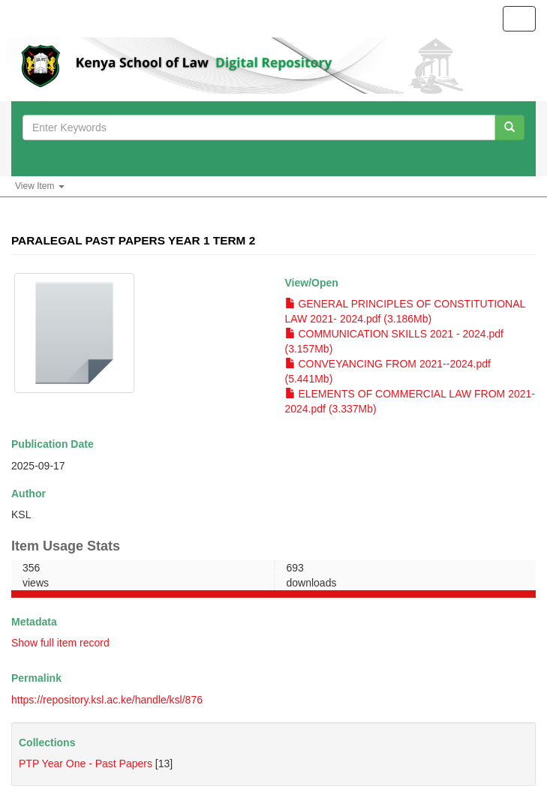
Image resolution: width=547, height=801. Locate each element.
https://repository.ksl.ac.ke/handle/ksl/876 (107, 700)
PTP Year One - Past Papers (85, 764)
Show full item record (60, 643)
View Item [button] (40, 186)
